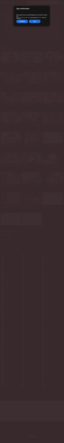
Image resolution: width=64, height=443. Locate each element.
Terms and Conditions (33, 17)
